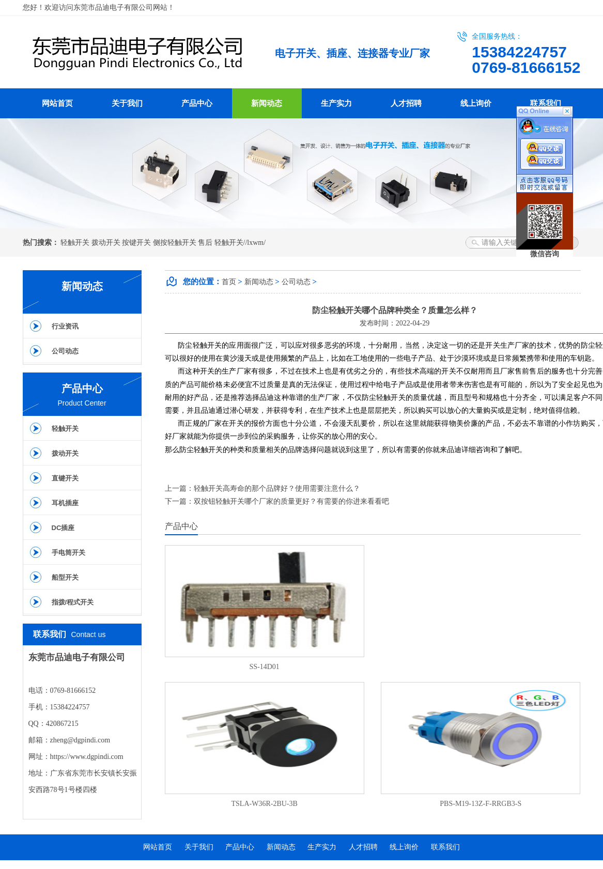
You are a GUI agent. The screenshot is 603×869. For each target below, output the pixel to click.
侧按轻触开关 (174, 242)
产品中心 (196, 103)
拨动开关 (105, 242)
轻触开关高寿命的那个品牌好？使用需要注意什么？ (277, 488)
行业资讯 (65, 326)
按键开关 (136, 242)
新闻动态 (266, 103)
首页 (229, 282)
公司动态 (65, 351)
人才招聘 (406, 103)
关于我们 (127, 103)
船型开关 (65, 577)
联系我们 (545, 103)
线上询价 (475, 103)
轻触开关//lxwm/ (240, 242)
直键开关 (65, 478)
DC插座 (63, 528)
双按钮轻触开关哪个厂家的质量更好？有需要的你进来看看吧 (291, 501)
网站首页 (57, 103)
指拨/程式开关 (73, 602)
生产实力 (336, 103)
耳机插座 (65, 503)
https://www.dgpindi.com (86, 757)
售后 (205, 242)
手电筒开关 (68, 552)
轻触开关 (74, 242)
